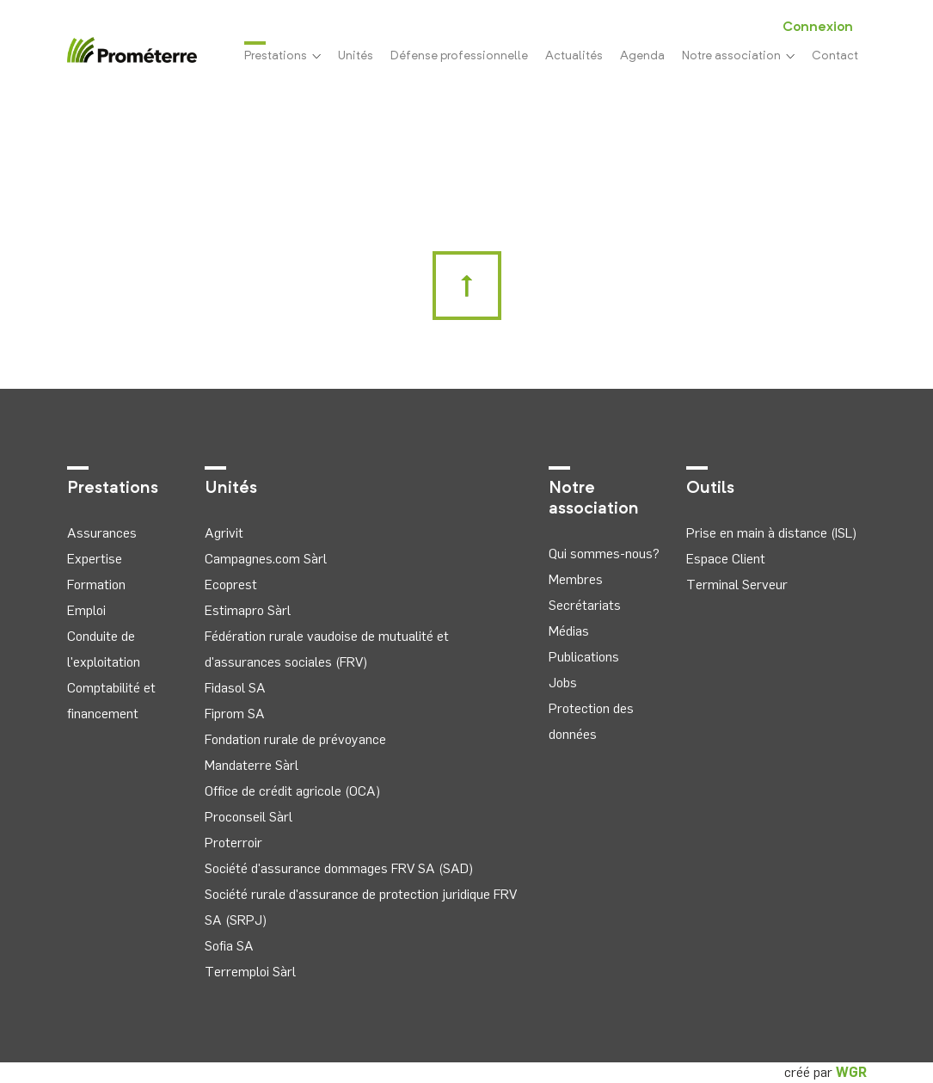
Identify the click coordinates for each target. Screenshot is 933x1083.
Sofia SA (229, 946)
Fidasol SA (235, 688)
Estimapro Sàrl (248, 610)
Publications (584, 657)
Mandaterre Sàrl (251, 765)
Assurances (102, 533)
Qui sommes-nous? (604, 553)
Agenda (642, 56)
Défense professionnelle (459, 56)
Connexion (818, 27)
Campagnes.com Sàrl (266, 559)
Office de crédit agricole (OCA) (292, 791)
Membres (576, 579)
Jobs (563, 682)
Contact (835, 56)
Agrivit (224, 533)
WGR (851, 1072)
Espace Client (725, 559)
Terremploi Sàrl (250, 971)
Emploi (86, 610)
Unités (355, 56)
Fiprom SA (235, 713)
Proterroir (233, 842)
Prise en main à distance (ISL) (771, 533)
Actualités (574, 56)
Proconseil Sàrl (248, 817)
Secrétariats (585, 605)
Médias (569, 631)
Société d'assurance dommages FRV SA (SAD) (339, 868)
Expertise (94, 559)
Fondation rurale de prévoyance (295, 739)
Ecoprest (231, 584)
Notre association (738, 56)
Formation (96, 584)
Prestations (282, 54)
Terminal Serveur (737, 584)
